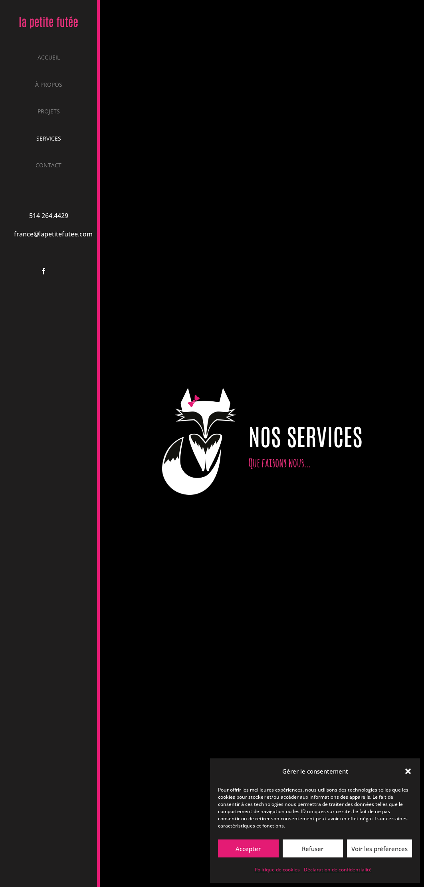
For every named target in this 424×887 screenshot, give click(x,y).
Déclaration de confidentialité (338, 869)
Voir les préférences (379, 849)
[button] (408, 771)
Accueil (49, 58)
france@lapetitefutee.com (53, 234)
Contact (48, 166)
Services (48, 139)
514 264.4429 (48, 215)
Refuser (312, 849)
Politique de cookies (277, 869)
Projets (49, 112)
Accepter (248, 849)
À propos (48, 85)
